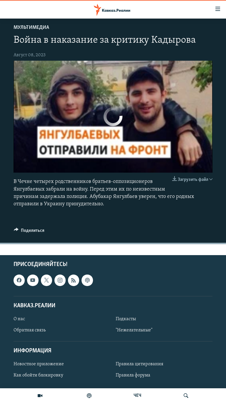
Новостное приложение (39, 364)
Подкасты (126, 319)
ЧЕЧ (137, 395)
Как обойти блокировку (38, 375)
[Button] (29, 231)
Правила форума (133, 375)
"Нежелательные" (134, 330)
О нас (19, 319)
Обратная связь (30, 330)
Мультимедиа (31, 27)
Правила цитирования (139, 364)
